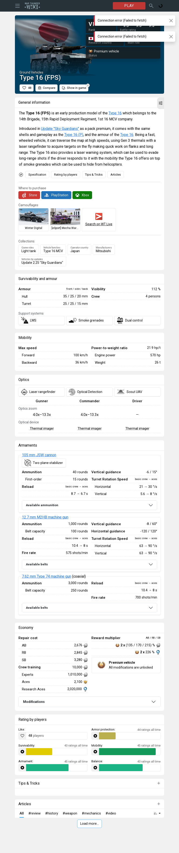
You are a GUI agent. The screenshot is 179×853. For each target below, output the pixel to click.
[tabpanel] (89, 535)
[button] (160, 103)
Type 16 (115, 113)
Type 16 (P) (73, 134)
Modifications (34, 702)
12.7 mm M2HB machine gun (45, 517)
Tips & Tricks (94, 174)
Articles (115, 174)
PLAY (129, 5)
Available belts (37, 564)
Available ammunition (42, 505)
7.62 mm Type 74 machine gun (46, 576)
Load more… (89, 824)
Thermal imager (42, 428)
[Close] (171, 20)
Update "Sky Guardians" (60, 128)
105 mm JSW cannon (39, 455)
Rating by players (65, 174)
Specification (37, 174)
